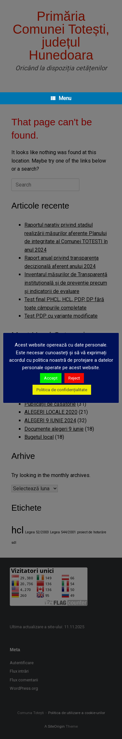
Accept (51, 378)
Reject (74, 378)
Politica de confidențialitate (61, 389)
